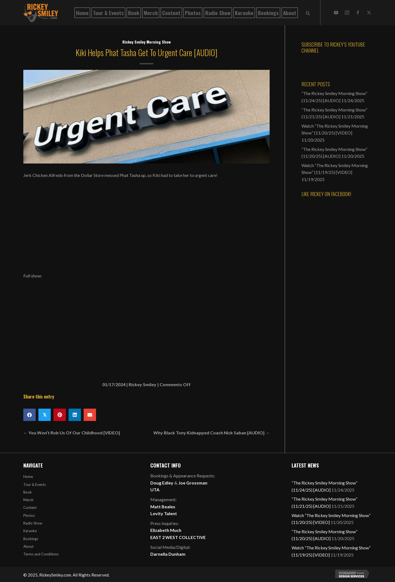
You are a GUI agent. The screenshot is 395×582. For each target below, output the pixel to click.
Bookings (30, 539)
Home (28, 476)
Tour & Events (34, 484)
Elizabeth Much (165, 530)
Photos (29, 515)
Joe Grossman (192, 482)
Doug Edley (161, 482)
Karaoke (30, 531)
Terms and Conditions (41, 554)
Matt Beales (162, 506)
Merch (28, 500)
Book (27, 492)
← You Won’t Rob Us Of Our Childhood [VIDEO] (71, 432)
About (28, 546)
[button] (336, 12)
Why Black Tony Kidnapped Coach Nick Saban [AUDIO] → (211, 432)
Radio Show (32, 523)
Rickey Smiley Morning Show (146, 42)
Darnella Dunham (167, 554)
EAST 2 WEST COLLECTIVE (178, 537)
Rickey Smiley (142, 384)
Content (29, 507)
